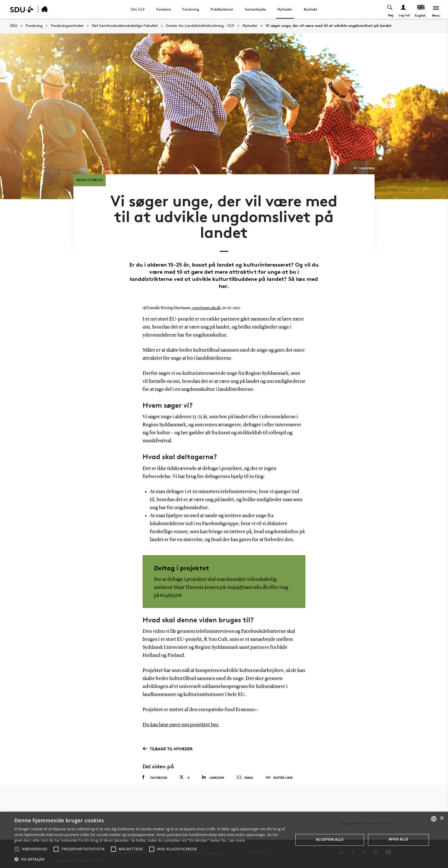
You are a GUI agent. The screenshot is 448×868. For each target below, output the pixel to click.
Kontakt (310, 9)
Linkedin (213, 767)
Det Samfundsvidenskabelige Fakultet (125, 26)
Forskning (190, 9)
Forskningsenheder (67, 26)
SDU (13, 25)
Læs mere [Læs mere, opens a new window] (236, 840)
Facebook (155, 767)
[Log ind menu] (403, 9)
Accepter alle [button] (329, 839)
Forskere (163, 9)
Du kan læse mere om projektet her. (181, 715)
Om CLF (138, 9)
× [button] (441, 818)
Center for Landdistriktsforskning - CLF (200, 26)
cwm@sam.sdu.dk (206, 299)
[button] (17, 849)
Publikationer (222, 9)
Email (245, 768)
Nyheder (284, 9)
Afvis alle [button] (398, 839)
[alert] (224, 840)
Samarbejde (255, 9)
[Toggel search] (389, 9)
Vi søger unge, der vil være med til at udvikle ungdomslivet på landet (328, 26)
